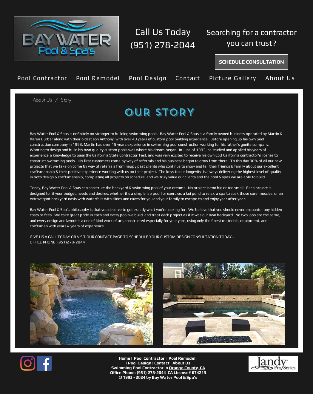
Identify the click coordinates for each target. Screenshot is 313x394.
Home (124, 358)
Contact (162, 363)
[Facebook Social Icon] (44, 363)
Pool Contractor (150, 358)
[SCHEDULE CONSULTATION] (251, 62)
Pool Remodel (182, 358)
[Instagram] (27, 363)
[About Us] (42, 99)
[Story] (66, 99)
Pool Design (139, 363)
